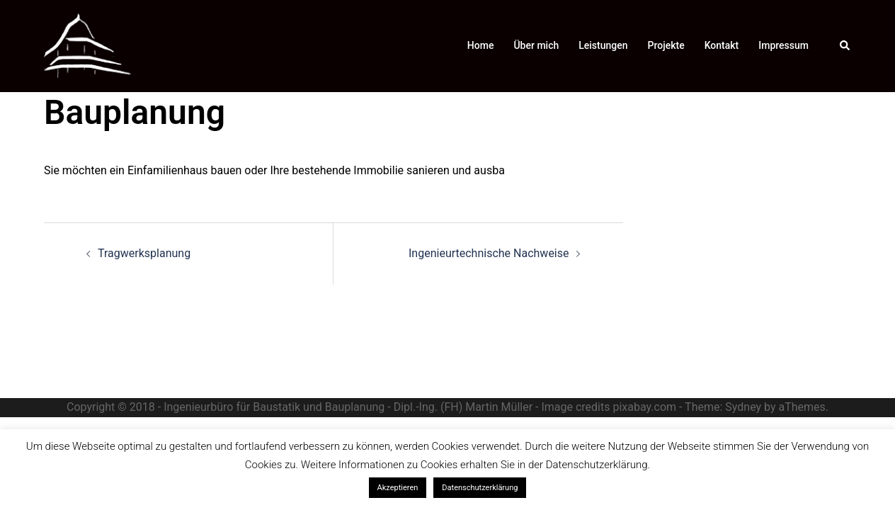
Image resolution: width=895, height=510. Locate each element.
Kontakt (722, 45)
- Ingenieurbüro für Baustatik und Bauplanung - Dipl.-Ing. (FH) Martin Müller (345, 407)
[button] (845, 46)
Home (480, 45)
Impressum (783, 45)
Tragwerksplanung (144, 253)
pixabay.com (644, 407)
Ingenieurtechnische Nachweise (489, 253)
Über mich (536, 45)
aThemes (801, 407)
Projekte (666, 45)
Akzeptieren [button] (397, 487)
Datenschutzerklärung (480, 487)
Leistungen (602, 45)
